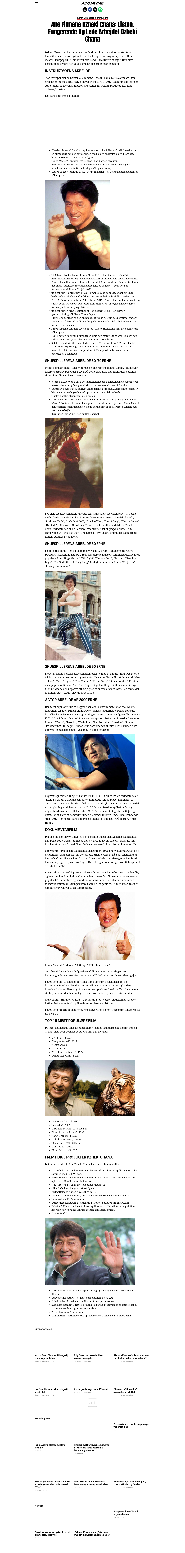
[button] (36, 3)
